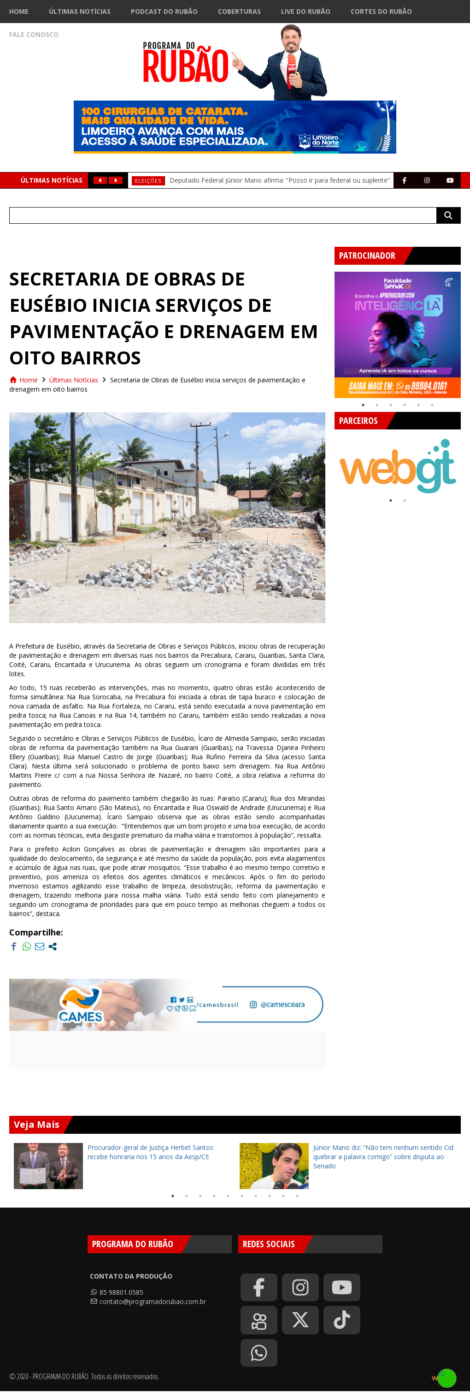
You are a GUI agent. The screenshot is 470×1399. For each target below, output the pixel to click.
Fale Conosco (34, 34)
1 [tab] (363, 405)
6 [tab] (432, 405)
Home (19, 11)
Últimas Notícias (80, 11)
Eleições (148, 180)
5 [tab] (418, 405)
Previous (327, 331)
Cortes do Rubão (381, 11)
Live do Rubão (305, 11)
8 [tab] (269, 1196)
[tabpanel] (398, 335)
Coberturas (239, 11)
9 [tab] (283, 1196)
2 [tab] (377, 405)
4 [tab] (404, 405)
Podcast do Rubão (164, 11)
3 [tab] (390, 405)
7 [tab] (255, 1196)
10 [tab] (297, 1196)
